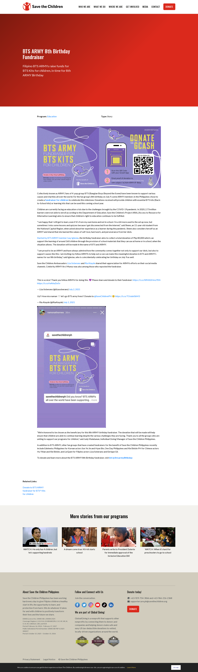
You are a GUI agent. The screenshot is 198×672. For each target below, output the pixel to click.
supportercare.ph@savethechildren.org (148, 601)
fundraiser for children (56, 200)
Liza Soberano (74, 263)
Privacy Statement (31, 659)
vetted (112, 628)
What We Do (99, 6)
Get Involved (132, 6)
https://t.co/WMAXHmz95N (146, 280)
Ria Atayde (90, 263)
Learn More (131, 667)
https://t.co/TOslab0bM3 (127, 296)
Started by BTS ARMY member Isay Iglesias (58, 238)
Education (52, 116)
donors (110, 621)
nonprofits (80, 621)
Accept (175, 667)
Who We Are (84, 6)
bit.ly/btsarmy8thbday (121, 457)
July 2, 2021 (74, 289)
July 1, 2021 (69, 302)
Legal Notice (49, 659)
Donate (169, 6)
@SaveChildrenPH (103, 296)
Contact (155, 6)
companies (80, 625)
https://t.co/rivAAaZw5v (48, 283)
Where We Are (116, 6)
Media (145, 6)
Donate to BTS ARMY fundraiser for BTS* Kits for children (34, 490)
